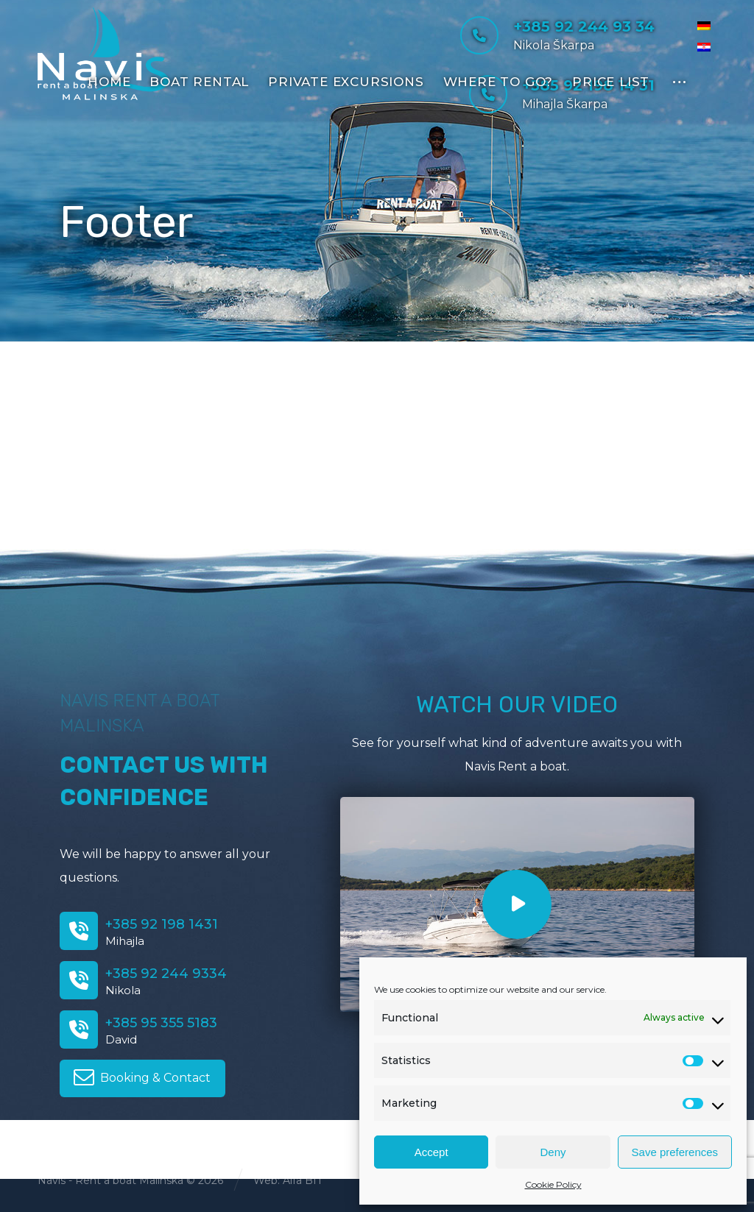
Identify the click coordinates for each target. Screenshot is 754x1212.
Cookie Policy (553, 1184)
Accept (431, 1152)
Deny (553, 1152)
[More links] (679, 79)
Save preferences (675, 1152)
